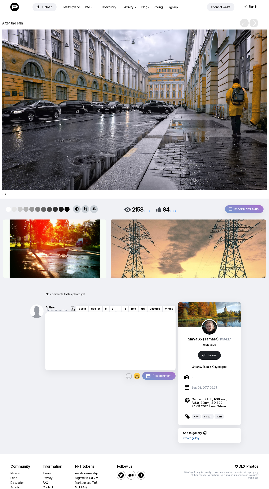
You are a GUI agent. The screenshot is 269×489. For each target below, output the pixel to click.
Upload (44, 7)
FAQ (45, 482)
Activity (130, 7)
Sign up (173, 7)
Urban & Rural (200, 367)
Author (50, 307)
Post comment (162, 375)
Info (89, 7)
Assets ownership (86, 473)
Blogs (145, 7)
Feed (13, 478)
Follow (209, 355)
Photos (15, 473)
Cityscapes (219, 367)
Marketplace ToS (86, 482)
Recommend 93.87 (244, 209)
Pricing (158, 7)
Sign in (250, 7)
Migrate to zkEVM (86, 478)
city (196, 416)
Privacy (47, 478)
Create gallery (191, 438)
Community (110, 7)
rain (219, 416)
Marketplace (71, 7)
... (147, 209)
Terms (47, 473)
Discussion (17, 482)
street (207, 416)
